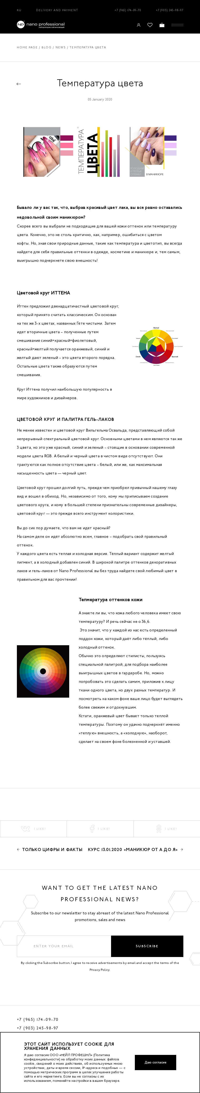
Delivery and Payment (57, 10)
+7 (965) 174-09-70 (128, 10)
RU (19, 10)
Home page (27, 47)
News (61, 47)
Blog (47, 47)
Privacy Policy (100, 970)
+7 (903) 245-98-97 (169, 10)
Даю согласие (155, 1062)
